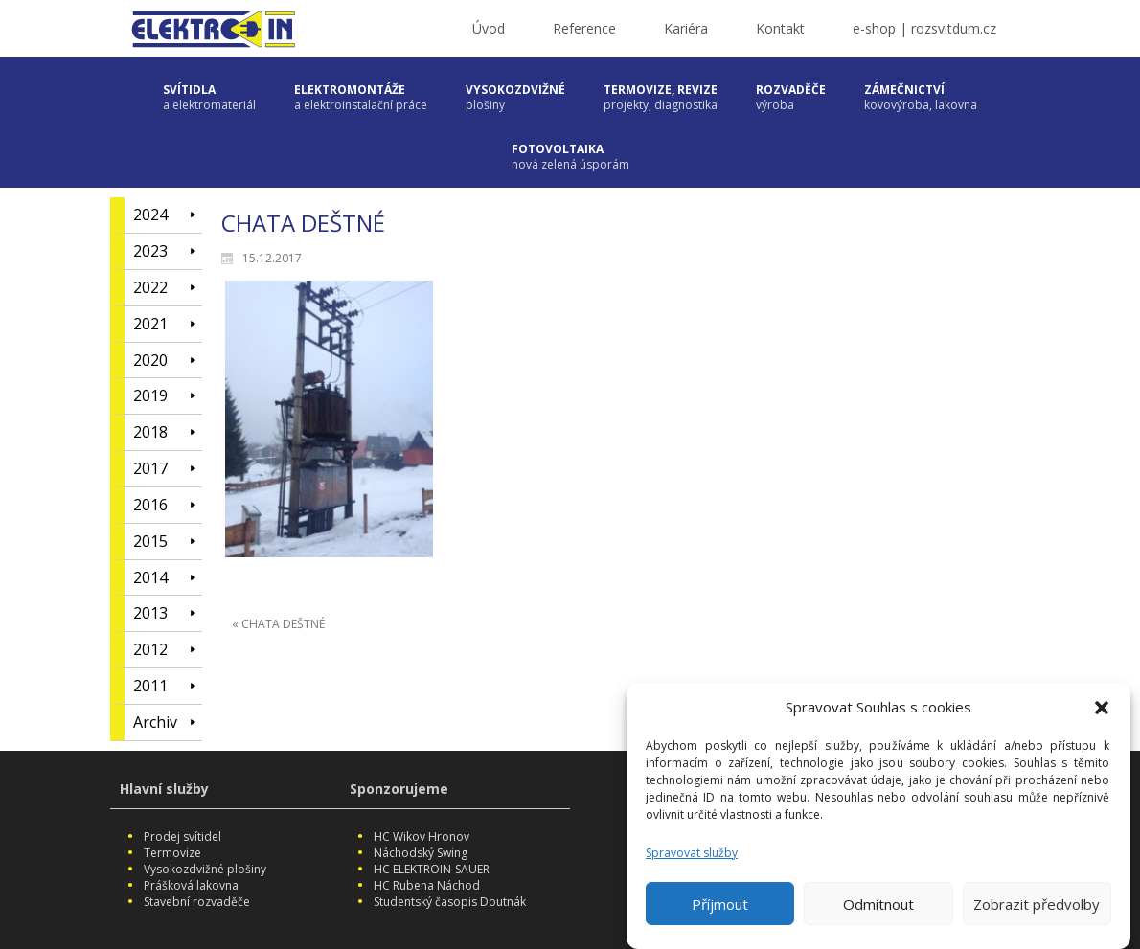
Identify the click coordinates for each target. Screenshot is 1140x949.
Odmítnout (878, 905)
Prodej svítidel (182, 836)
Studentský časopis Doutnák (450, 901)
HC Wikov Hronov (421, 836)
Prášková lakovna (191, 885)
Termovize (172, 853)
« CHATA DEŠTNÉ (278, 624)
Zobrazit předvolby (1036, 905)
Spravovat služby (692, 854)
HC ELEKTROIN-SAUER (432, 869)
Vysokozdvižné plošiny (205, 869)
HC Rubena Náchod (427, 885)
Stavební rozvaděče (197, 901)
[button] (1101, 708)
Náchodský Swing (420, 853)
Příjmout (720, 905)
